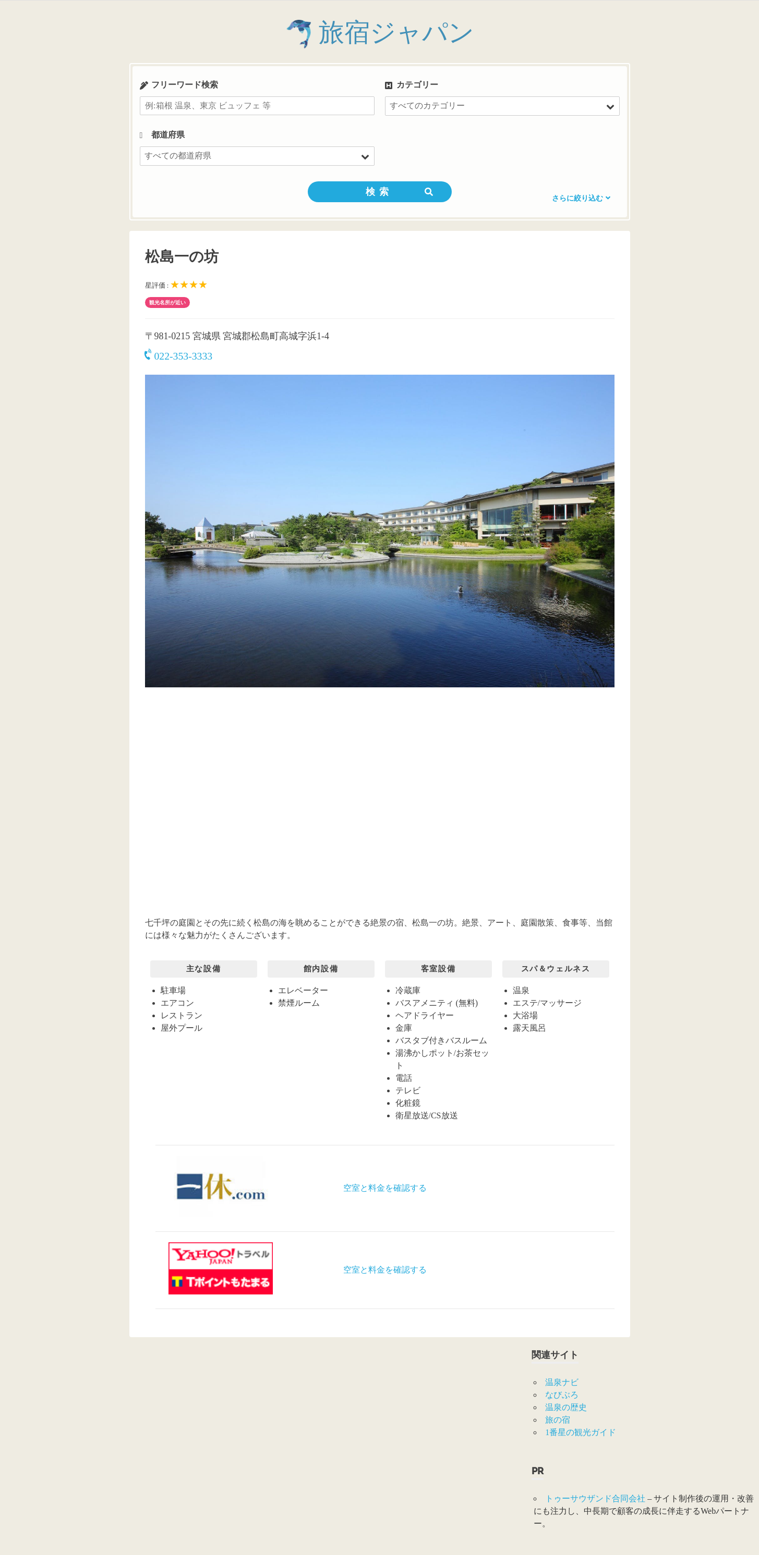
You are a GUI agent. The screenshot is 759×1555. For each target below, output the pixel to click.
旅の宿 (557, 1419)
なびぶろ (562, 1394)
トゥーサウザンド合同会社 (595, 1498)
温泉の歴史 (566, 1407)
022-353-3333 (179, 356)
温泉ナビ (562, 1382)
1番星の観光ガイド (580, 1432)
